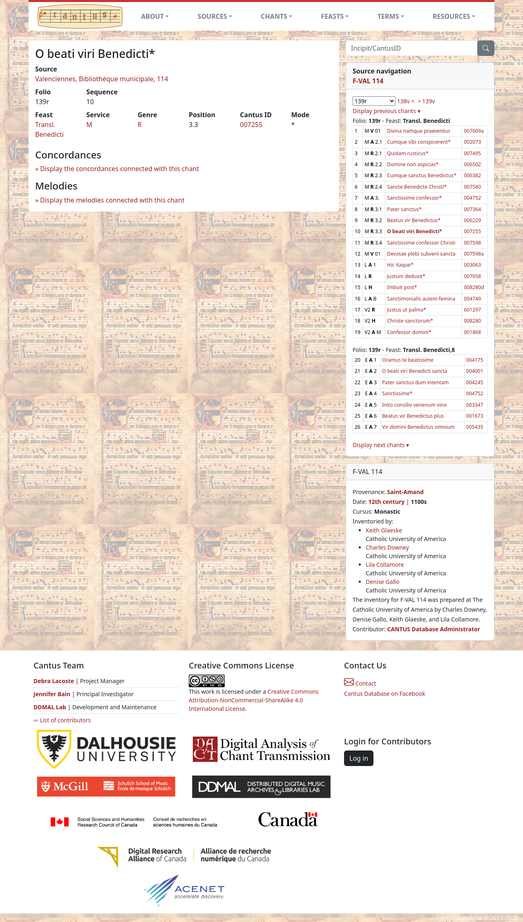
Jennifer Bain (53, 694)
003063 (472, 264)
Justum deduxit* (406, 276)
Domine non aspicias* (412, 164)
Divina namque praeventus (418, 130)
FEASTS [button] (332, 16)
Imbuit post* (402, 287)
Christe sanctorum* (410, 320)
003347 (474, 404)
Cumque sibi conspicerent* (419, 141)
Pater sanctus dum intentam (415, 382)
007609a (474, 130)
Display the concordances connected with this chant (119, 168)
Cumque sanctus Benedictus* (421, 175)
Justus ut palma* (406, 309)
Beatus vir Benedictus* (413, 220)
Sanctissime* (397, 393)
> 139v (426, 101)
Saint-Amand (405, 492)
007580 (472, 186)
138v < (406, 101)
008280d (474, 287)
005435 (474, 426)
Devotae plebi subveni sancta (421, 253)
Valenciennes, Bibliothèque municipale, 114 (101, 78)
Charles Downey (387, 547)
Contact (360, 683)
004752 (472, 197)
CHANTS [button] (274, 16)
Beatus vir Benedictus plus (413, 415)
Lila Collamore (385, 564)
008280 (472, 320)
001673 (474, 415)
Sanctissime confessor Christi (421, 242)
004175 (474, 359)
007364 (472, 209)
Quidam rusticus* (408, 153)
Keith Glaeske (384, 530)
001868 (472, 332)
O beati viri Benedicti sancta (414, 370)
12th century (386, 502)
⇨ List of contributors (62, 720)
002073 (472, 141)
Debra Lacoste (54, 681)
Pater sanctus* (404, 209)
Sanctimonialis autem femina (421, 298)
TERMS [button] (388, 16)
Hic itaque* (400, 264)
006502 (472, 164)
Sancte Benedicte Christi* (417, 186)
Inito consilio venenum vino (414, 404)
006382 (472, 175)
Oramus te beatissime (408, 359)
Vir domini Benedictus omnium (418, 426)
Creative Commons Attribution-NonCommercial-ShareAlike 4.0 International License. (254, 700)
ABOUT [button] (152, 16)
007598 (472, 242)
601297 (472, 309)
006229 (472, 220)
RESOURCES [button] (451, 16)
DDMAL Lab (50, 707)
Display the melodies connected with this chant (112, 200)
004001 (474, 370)
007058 (472, 276)
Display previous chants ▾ (386, 111)
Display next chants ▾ (381, 445)
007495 (472, 153)
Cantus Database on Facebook (384, 693)
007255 (251, 124)
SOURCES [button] (212, 16)
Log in (358, 758)
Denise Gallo (382, 582)
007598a (474, 253)
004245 (474, 382)
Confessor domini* (409, 332)
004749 (472, 298)
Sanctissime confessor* (414, 197)
